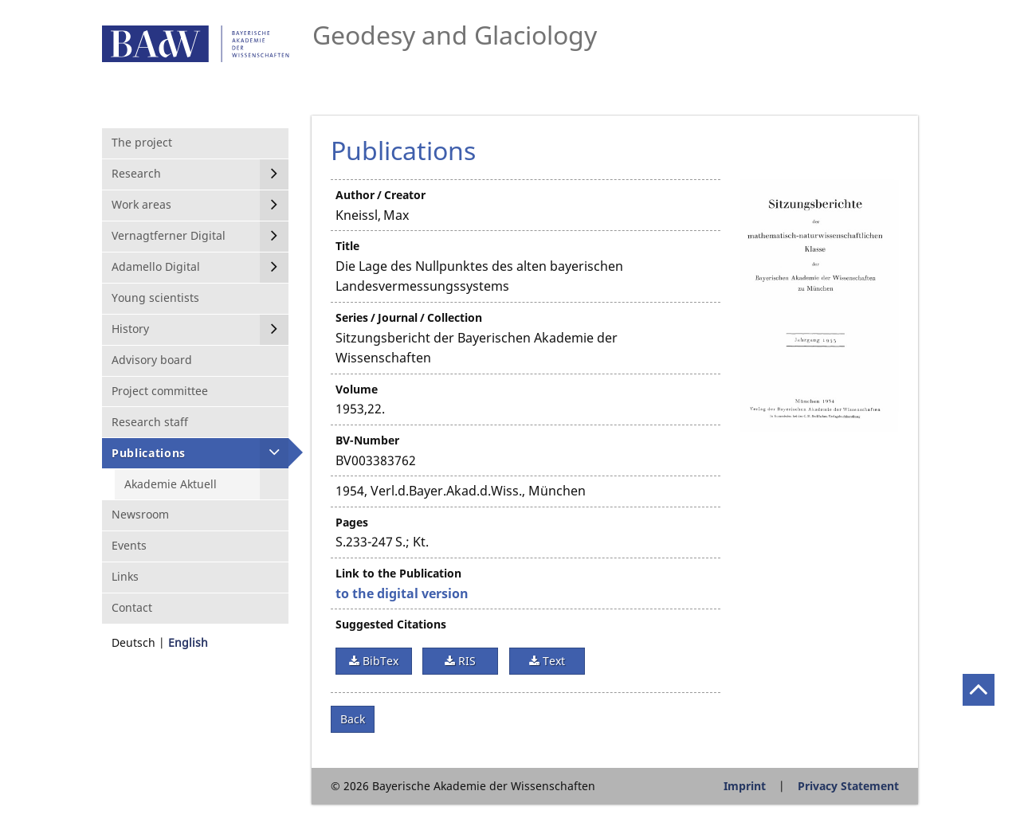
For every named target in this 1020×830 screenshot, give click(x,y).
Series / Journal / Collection (408, 317)
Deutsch (133, 642)
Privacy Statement (848, 785)
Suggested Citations (390, 624)
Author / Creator (380, 194)
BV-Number (367, 440)
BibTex (378, 660)
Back (352, 718)
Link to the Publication (398, 573)
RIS (465, 660)
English (188, 642)
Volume (356, 389)
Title (347, 245)
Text (552, 660)
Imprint (745, 785)
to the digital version (402, 593)
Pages (351, 522)
